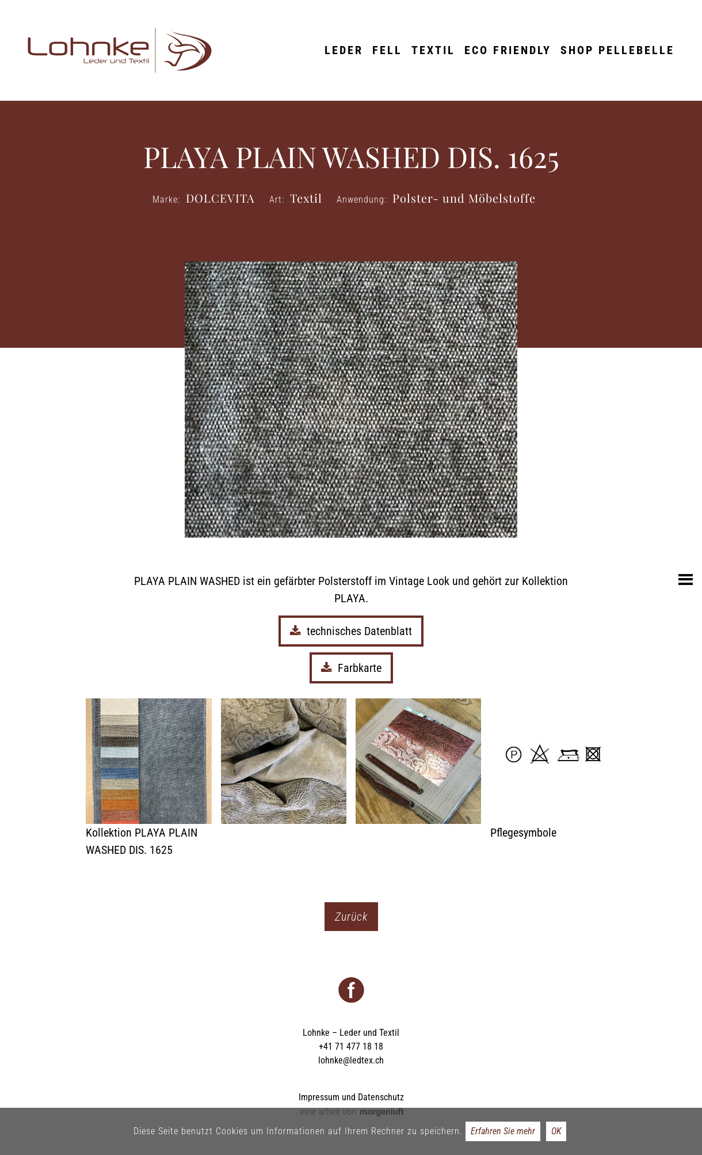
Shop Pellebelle (617, 50)
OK (556, 1131)
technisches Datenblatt (351, 631)
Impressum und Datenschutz (351, 1097)
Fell (387, 50)
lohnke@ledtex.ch (351, 1060)
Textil (433, 50)
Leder (344, 50)
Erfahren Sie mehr (503, 1131)
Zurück (351, 917)
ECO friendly (507, 50)
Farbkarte (351, 668)
